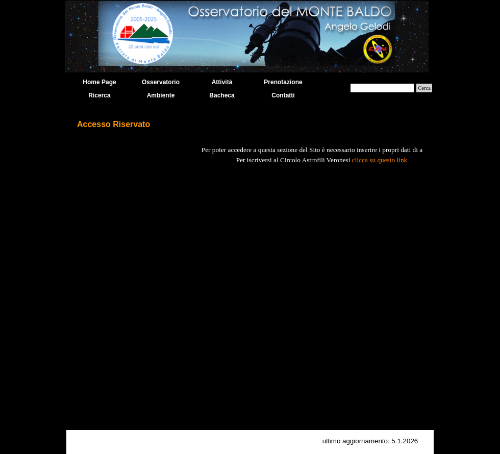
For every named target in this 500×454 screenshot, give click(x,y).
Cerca (424, 88)
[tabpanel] (250, 277)
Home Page (99, 82)
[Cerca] (382, 88)
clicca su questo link (379, 160)
